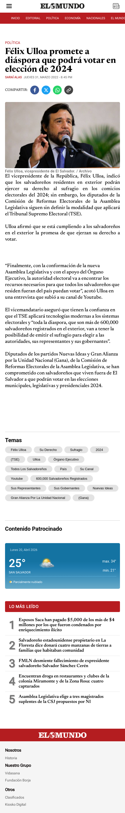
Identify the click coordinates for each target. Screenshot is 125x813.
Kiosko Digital (15, 804)
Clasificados (14, 797)
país (63, 469)
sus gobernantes (66, 488)
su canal (86, 469)
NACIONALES (95, 18)
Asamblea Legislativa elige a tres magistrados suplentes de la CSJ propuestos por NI (61, 699)
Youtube (17, 478)
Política (12, 43)
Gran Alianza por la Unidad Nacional (38, 498)
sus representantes (26, 488)
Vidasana (12, 773)
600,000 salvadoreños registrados (61, 478)
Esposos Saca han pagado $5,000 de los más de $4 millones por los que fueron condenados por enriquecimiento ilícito (67, 625)
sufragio (76, 450)
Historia (11, 758)
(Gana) (83, 498)
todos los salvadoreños (29, 469)
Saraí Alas (13, 77)
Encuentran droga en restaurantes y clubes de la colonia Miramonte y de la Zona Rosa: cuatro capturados (64, 681)
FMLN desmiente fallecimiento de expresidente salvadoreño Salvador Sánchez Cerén (64, 663)
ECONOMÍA (73, 18)
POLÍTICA (52, 18)
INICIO (15, 18)
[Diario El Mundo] (62, 8)
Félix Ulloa (18, 450)
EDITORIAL (33, 18)
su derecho (48, 450)
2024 (99, 450)
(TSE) (15, 459)
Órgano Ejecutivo (66, 459)
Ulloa (36, 459)
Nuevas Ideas (103, 488)
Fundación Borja (18, 780)
